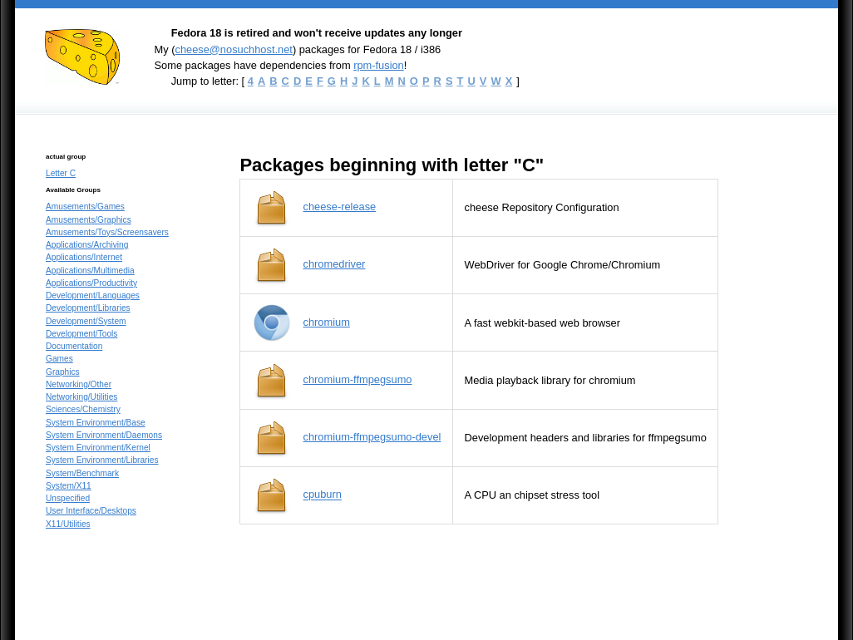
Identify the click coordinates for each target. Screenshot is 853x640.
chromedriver (334, 264)
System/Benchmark (82, 473)
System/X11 (68, 485)
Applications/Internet (84, 257)
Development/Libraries (88, 308)
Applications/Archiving (87, 244)
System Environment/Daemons (104, 435)
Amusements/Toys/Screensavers (107, 232)
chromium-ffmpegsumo (357, 379)
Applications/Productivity (91, 283)
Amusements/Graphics (88, 219)
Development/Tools (81, 333)
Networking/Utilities (81, 396)
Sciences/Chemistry (83, 409)
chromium (326, 322)
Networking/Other (78, 384)
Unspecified (68, 498)
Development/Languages (93, 295)
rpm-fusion (378, 65)
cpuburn (322, 495)
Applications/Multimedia (90, 270)
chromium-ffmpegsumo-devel (372, 437)
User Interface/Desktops (91, 510)
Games (59, 358)
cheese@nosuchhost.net (233, 49)
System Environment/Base (95, 422)
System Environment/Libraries (102, 460)
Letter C (61, 173)
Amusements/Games (85, 206)
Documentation (74, 346)
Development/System (86, 321)
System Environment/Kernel (98, 447)
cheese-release (340, 206)
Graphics (63, 372)
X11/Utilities (68, 524)
